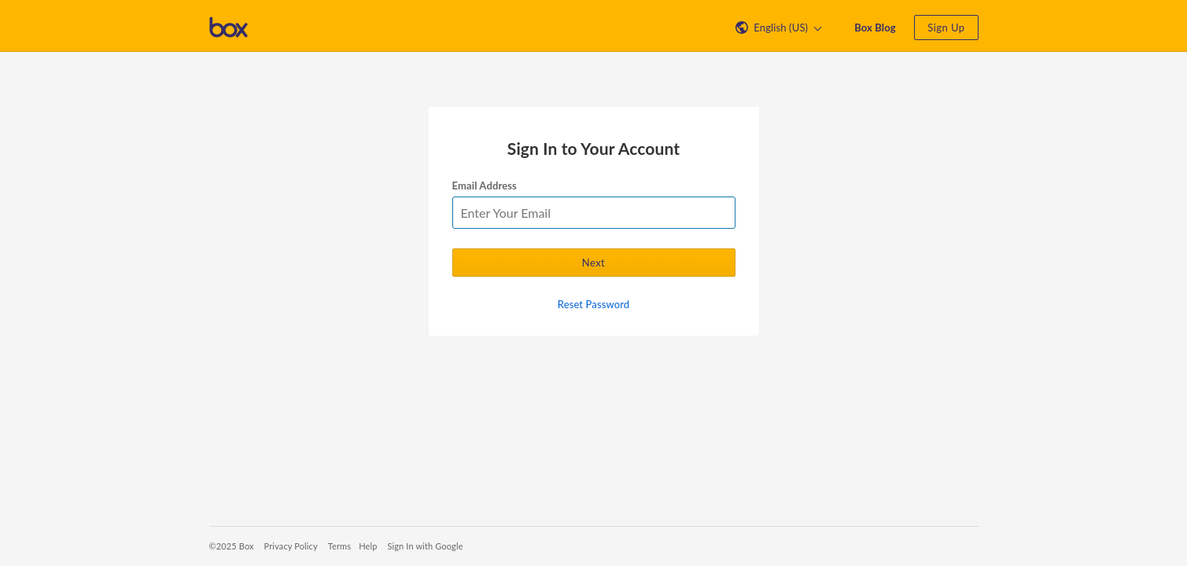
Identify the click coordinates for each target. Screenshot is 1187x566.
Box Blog (875, 27)
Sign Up (945, 27)
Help (368, 546)
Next (593, 262)
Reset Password (593, 304)
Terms (339, 546)
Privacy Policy (291, 546)
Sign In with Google (425, 546)
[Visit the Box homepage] (228, 26)
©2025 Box (231, 546)
